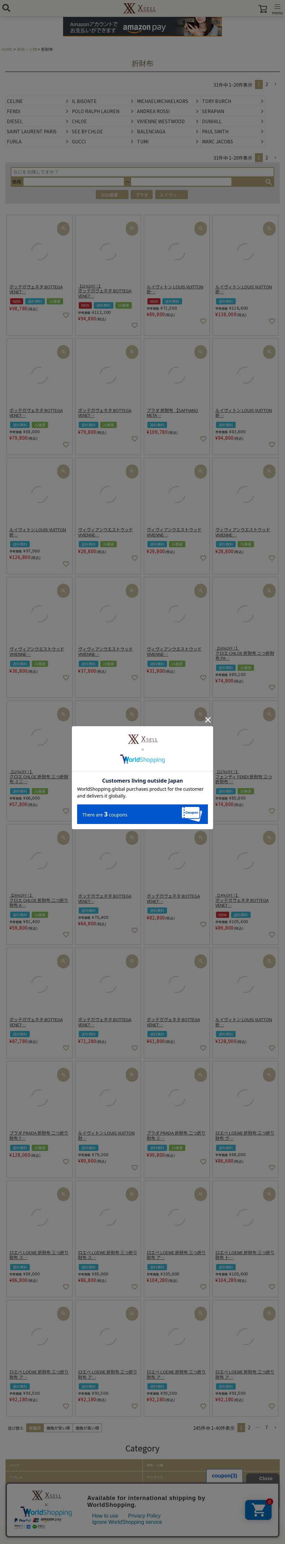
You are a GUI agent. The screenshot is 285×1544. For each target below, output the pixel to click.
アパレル (16, 1477)
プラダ (141, 195)
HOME (7, 49)
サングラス (155, 1477)
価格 (16, 181)
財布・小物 (27, 49)
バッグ (14, 1465)
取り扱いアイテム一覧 (25, 1513)
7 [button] (266, 1427)
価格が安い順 (58, 1428)
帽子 (12, 1489)
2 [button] (266, 84)
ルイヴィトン (172, 195)
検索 (268, 181)
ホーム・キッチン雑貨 (163, 1501)
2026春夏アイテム (114, 195)
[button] (275, 84)
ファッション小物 (22, 1501)
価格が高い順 (87, 1428)
